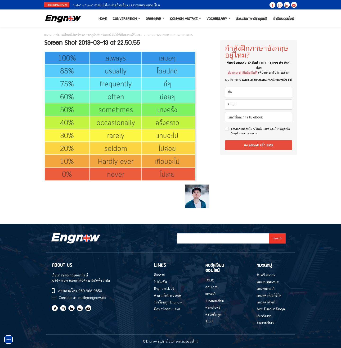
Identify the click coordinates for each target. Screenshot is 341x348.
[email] (258, 104)
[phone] (258, 117)
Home (48, 35)
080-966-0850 (90, 290)
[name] (258, 92)
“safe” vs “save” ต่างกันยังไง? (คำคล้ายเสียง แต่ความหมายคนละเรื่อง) (116, 5)
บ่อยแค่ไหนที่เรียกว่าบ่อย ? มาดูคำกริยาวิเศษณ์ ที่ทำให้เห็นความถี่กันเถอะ (99, 35)
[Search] (277, 238)
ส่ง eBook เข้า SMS (258, 145)
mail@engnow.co (92, 297)
